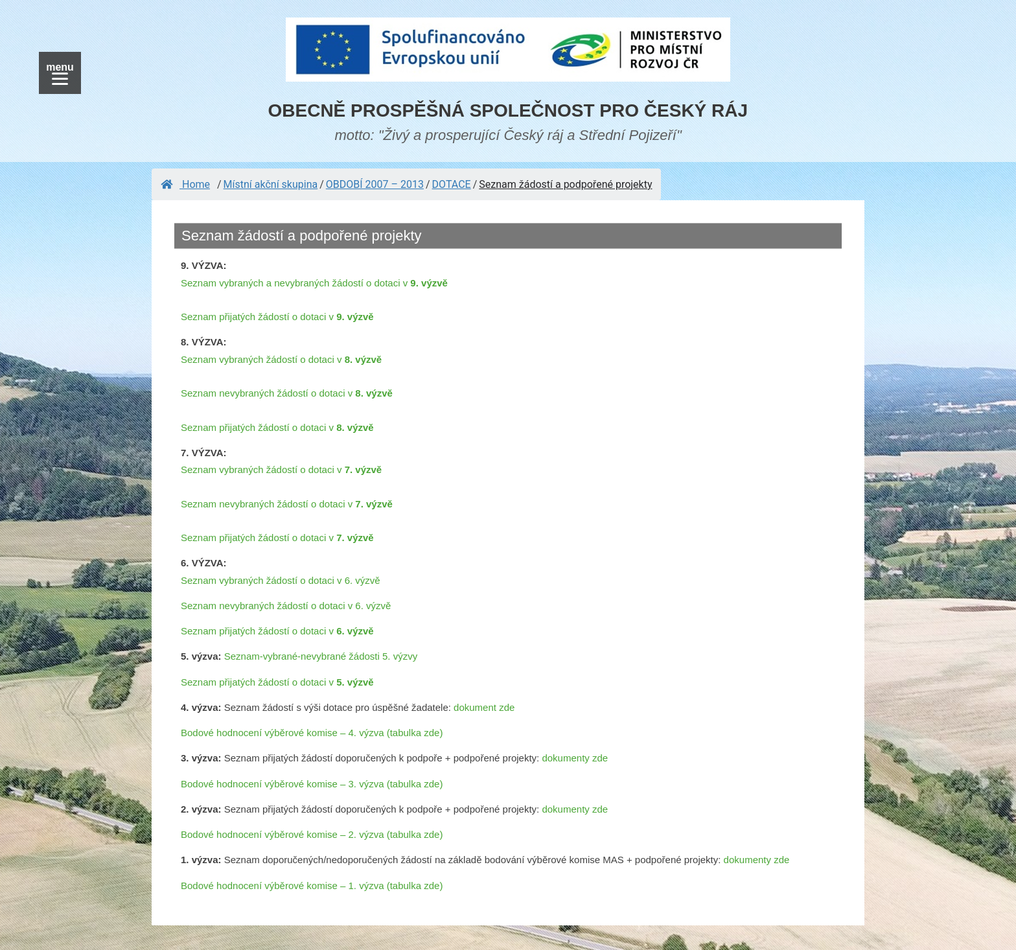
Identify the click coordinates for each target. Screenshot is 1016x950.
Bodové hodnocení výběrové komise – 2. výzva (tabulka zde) (312, 834)
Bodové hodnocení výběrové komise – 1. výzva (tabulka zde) (312, 885)
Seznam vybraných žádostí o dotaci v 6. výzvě (280, 580)
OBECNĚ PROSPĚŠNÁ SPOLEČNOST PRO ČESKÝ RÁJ (508, 110)
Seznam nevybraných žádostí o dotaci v (287, 393)
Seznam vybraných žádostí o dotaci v (281, 359)
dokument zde (484, 707)
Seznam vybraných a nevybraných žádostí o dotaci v (314, 282)
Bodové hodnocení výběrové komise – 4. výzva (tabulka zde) (312, 732)
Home (185, 184)
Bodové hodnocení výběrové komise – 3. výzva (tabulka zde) (312, 783)
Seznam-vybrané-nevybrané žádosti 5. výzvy (320, 656)
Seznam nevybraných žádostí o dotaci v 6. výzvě (286, 605)
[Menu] (60, 73)
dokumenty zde (575, 757)
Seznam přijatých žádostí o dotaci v (277, 316)
